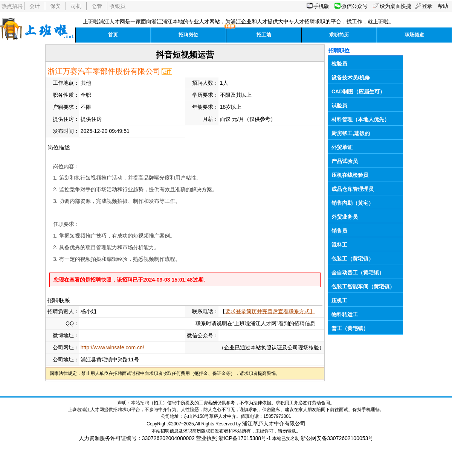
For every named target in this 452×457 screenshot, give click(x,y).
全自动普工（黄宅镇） (357, 273)
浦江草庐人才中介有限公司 (273, 423)
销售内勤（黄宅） (352, 203)
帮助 (443, 6)
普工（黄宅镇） (349, 328)
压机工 (339, 300)
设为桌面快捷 (395, 6)
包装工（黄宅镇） (352, 259)
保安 (55, 6)
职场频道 (414, 35)
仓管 (97, 6)
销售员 (339, 231)
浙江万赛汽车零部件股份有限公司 (103, 71)
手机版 (321, 6)
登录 (427, 6)
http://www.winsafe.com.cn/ (112, 347)
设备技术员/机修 (350, 78)
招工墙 (264, 35)
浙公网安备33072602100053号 (337, 438)
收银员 (117, 6)
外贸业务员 (344, 217)
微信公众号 (354, 6)
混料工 (339, 245)
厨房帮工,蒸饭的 (350, 133)
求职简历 (339, 35)
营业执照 (206, 438)
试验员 (339, 105)
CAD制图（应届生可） (358, 91)
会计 (34, 6)
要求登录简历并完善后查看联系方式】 (270, 311)
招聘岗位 (188, 35)
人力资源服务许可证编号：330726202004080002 (137, 438)
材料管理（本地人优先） (360, 119)
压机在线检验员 (349, 175)
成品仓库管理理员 (352, 189)
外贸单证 (342, 147)
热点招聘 (12, 6)
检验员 (339, 64)
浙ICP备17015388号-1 (244, 438)
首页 (113, 35)
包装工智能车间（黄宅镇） (363, 286)
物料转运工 (344, 314)
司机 (76, 6)
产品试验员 (344, 161)
